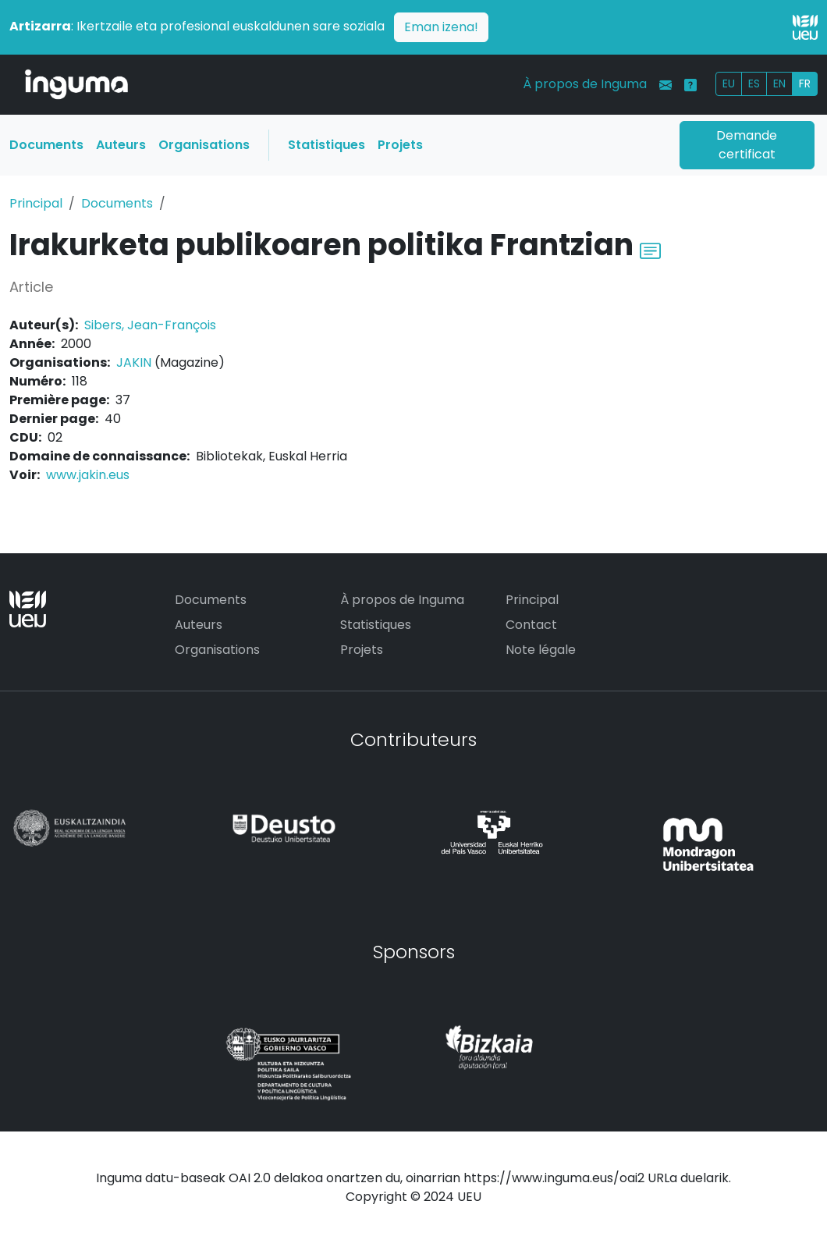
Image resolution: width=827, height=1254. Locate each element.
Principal (35, 203)
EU (728, 83)
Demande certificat (746, 144)
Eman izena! (441, 27)
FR (805, 83)
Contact (531, 625)
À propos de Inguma (585, 84)
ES (754, 83)
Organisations (204, 145)
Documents (46, 145)
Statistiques (326, 145)
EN (779, 83)
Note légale (541, 650)
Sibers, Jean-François (150, 325)
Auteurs (121, 145)
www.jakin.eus (88, 475)
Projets (400, 145)
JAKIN (133, 362)
